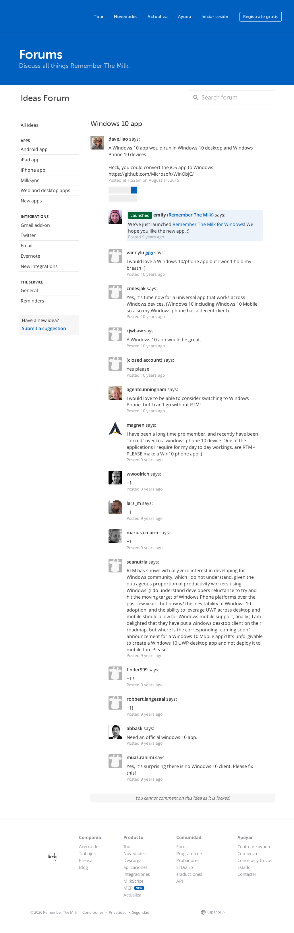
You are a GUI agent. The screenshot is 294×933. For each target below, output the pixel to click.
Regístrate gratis (260, 16)
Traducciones (189, 874)
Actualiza (158, 16)
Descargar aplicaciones (135, 863)
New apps (31, 201)
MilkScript (133, 881)
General (29, 290)
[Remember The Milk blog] (250, 912)
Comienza (247, 853)
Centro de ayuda (253, 846)
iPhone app (33, 170)
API (179, 881)
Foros (181, 846)
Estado (244, 867)
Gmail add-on (35, 225)
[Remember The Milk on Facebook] (235, 912)
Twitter (28, 235)
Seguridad (140, 912)
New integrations (39, 266)
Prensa (85, 860)
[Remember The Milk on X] (243, 912)
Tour (99, 16)
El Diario (184, 867)
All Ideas (29, 125)
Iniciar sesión (215, 16)
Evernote (30, 256)
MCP (133, 888)
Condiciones (92, 912)
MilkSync (30, 180)
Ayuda (184, 16)
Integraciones (136, 874)
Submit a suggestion (44, 328)
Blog (83, 867)
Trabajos (87, 853)
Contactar (246, 874)
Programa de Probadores (189, 856)
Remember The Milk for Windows (208, 224)
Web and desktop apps (45, 190)
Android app (34, 149)
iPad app (30, 159)
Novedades (125, 16)
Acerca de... (90, 846)
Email (26, 245)
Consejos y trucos (254, 860)
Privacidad (118, 912)
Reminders (32, 301)
